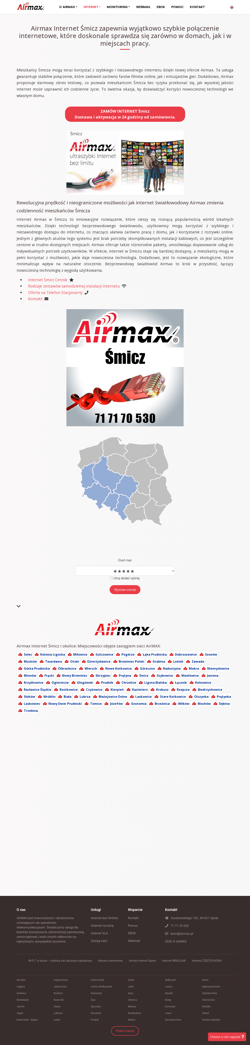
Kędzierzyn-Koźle (211, 986)
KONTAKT (197, 7)
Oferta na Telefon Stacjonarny (55, 292)
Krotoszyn (170, 1006)
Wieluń (205, 1013)
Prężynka (224, 696)
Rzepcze (183, 689)
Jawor (168, 1013)
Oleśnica (132, 1000)
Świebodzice (134, 1013)
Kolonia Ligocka (52, 654)
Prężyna (125, 675)
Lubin (131, 986)
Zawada (198, 661)
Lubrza (85, 696)
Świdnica (21, 993)
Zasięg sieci (99, 941)
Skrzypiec (103, 675)
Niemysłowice (218, 668)
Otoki (74, 661)
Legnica (21, 986)
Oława (57, 1006)
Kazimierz (140, 689)
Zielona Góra (97, 980)
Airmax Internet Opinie (142, 960)
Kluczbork (96, 1013)
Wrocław (21, 980)
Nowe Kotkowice (118, 668)
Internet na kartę (102, 926)
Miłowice (80, 654)
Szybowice (165, 675)
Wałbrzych (170, 980)
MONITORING (117, 7)
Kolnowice (203, 682)
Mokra (194, 668)
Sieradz (169, 993)
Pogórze (128, 654)
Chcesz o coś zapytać (227, 1037)
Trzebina (31, 711)
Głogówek (85, 682)
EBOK (161, 7)
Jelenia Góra (60, 986)
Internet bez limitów (104, 918)
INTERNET (91, 7)
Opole (131, 980)
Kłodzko (206, 1006)
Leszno (168, 986)
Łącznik (181, 682)
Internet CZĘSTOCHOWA (207, 960)
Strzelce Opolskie (211, 1019)
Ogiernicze (60, 682)
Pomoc (133, 926)
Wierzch (91, 668)
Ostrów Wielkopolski (101, 986)
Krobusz (162, 689)
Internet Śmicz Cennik (47, 279)
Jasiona (212, 675)
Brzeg (168, 1000)
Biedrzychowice (210, 689)
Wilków (183, 703)
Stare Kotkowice (173, 696)
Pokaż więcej (125, 1031)
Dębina (224, 703)
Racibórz (58, 993)
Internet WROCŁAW (174, 960)
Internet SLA (99, 933)
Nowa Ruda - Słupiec (27, 1019)
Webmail (134, 941)
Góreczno (147, 668)
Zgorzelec (96, 1006)
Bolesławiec (23, 1000)
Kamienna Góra (173, 1019)
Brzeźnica (162, 703)
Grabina (159, 661)
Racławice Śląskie (37, 689)
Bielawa (132, 1006)
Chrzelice (128, 682)
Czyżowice (94, 689)
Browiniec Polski (131, 661)
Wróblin (49, 696)
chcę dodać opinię (127, 578)
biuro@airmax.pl (179, 934)
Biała (67, 696)
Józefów (116, 703)
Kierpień (117, 689)
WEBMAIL (143, 7)
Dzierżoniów (208, 1000)
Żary (93, 1000)
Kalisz (205, 980)
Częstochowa (61, 980)
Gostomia (138, 703)
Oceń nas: (125, 560)
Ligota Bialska (155, 682)
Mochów (204, 703)
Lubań (57, 1019)
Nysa (130, 993)
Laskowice (143, 696)
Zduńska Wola (209, 993)
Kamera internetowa (110, 960)
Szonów (211, 654)
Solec (28, 654)
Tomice (96, 703)
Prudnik (107, 682)
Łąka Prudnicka (155, 654)
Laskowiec (32, 703)
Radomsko (96, 993)
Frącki (49, 675)
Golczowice (104, 654)
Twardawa (53, 661)
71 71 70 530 (177, 926)
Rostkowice (69, 689)
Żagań (20, 1013)
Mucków (30, 661)
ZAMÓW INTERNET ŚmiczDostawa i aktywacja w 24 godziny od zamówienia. (125, 114)
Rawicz (131, 1019)
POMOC (177, 7)
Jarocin (20, 1006)
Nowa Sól (59, 1000)
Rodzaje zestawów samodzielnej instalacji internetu (74, 286)
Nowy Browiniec (74, 675)
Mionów (30, 675)
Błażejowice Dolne (113, 696)
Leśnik (178, 661)
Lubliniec (58, 1013)
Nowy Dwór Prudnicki (65, 703)
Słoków (29, 696)
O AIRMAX (67, 7)
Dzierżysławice (99, 661)
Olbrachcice (67, 668)
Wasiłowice (190, 675)
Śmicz (143, 675)
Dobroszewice (186, 654)
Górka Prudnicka (37, 668)
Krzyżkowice (33, 682)
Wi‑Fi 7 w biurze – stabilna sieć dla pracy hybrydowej (60, 960)
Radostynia (172, 668)
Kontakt (35, 298)
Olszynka (201, 696)
